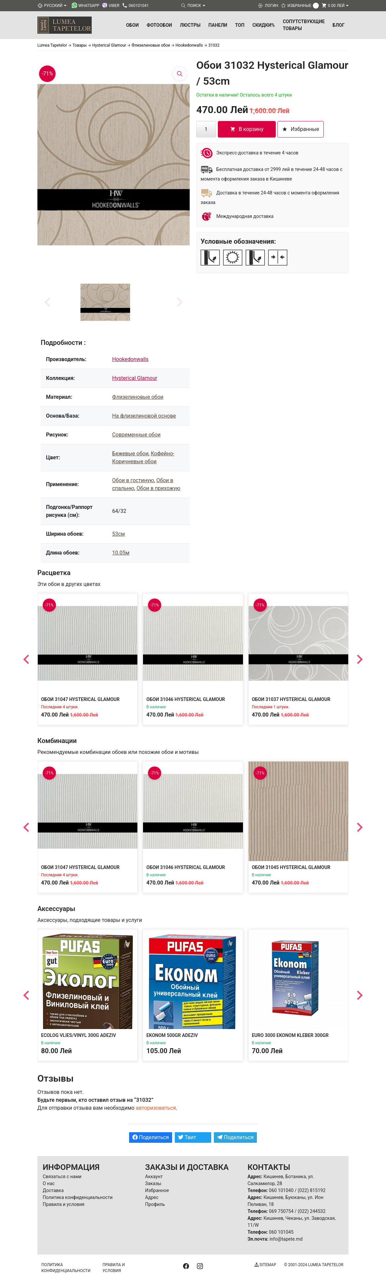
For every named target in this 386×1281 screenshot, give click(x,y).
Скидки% (263, 25)
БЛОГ (339, 25)
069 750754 (281, 1211)
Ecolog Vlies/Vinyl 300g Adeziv (78, 1035)
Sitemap (265, 1264)
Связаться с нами (62, 1176)
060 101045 (281, 1232)
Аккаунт (154, 1176)
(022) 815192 (311, 1190)
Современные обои (136, 435)
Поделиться (150, 1137)
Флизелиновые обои (138, 397)
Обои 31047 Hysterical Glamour (80, 699)
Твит (187, 1137)
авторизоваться (156, 1108)
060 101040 (281, 1190)
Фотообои (159, 25)
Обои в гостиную (133, 480)
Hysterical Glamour (134, 378)
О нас (49, 1183)
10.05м (120, 553)
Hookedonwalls (130, 359)
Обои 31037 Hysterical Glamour (291, 699)
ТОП (239, 25)
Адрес (151, 1197)
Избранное (157, 1190)
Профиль (155, 1204)
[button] (105, 302)
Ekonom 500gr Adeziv (172, 1035)
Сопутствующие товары (304, 25)
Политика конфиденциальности (78, 1197)
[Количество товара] (206, 129)
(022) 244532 (311, 1211)
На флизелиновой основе (144, 416)
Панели (218, 25)
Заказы (153, 1183)
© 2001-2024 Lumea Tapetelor (313, 1264)
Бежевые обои (130, 453)
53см (118, 534)
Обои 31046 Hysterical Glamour (185, 699)
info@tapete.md (286, 1239)
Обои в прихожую (158, 488)
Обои (132, 25)
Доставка (53, 1190)
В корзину (247, 129)
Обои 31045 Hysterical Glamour (291, 867)
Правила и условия (63, 1204)
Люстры (190, 25)
